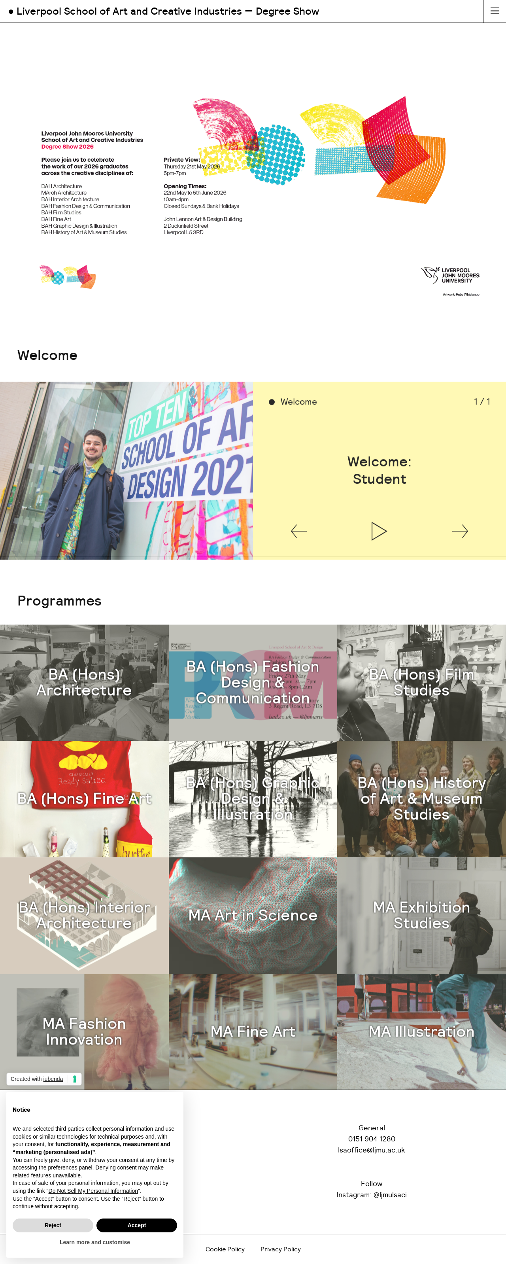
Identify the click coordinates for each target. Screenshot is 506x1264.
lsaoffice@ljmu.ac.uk (371, 1150)
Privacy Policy (281, 1249)
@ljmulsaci (390, 1195)
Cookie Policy (225, 1249)
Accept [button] (137, 1225)
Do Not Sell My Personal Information (93, 1191)
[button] (299, 555)
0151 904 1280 (371, 1139)
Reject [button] (53, 1225)
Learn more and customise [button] (95, 1242)
